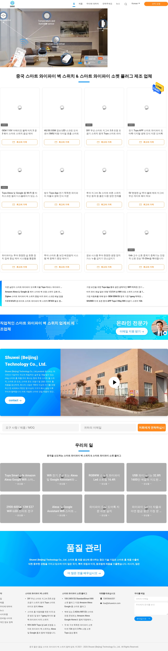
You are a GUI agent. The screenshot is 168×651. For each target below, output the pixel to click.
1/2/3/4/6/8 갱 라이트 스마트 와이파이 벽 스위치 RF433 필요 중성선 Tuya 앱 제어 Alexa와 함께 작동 (34, 301)
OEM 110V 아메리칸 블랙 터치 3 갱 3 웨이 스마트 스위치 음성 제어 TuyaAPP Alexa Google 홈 (19, 133)
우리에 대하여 (6, 606)
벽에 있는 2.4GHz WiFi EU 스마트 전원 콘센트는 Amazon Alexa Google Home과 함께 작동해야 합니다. (79, 616)
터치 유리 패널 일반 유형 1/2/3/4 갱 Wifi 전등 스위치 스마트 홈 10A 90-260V (116, 292)
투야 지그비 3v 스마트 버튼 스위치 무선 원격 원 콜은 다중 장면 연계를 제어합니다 (103, 196)
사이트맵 (4, 614)
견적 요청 (156, 4)
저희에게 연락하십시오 (152, 428)
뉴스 (2, 610)
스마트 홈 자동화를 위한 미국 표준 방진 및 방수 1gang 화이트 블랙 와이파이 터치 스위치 (41, 616)
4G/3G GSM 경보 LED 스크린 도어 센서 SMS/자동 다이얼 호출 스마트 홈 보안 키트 (61, 133)
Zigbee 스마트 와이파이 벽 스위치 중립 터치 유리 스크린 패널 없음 (34, 297)
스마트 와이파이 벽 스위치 (36, 593)
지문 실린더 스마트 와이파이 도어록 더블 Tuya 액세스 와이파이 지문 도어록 (34, 288)
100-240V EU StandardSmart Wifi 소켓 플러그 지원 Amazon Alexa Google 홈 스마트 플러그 (79, 602)
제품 (2, 602)
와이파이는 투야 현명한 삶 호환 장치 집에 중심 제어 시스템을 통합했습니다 (19, 258)
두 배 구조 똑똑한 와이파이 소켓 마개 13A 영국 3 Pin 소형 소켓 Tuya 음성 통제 (78, 629)
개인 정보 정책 (6, 622)
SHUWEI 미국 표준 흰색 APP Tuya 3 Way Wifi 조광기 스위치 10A (114, 301)
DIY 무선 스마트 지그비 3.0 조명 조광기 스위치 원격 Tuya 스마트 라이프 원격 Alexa (103, 133)
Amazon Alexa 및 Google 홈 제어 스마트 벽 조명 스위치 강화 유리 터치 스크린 (34, 292)
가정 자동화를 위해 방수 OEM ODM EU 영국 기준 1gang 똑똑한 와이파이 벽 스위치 (116, 297)
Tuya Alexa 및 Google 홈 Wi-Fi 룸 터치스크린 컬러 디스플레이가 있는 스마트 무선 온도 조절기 (20, 196)
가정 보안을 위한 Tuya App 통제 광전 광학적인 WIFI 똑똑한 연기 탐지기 (116, 288)
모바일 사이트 (6, 618)
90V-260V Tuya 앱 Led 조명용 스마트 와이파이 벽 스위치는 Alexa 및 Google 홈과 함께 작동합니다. (41, 629)
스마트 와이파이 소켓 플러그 (74, 593)
